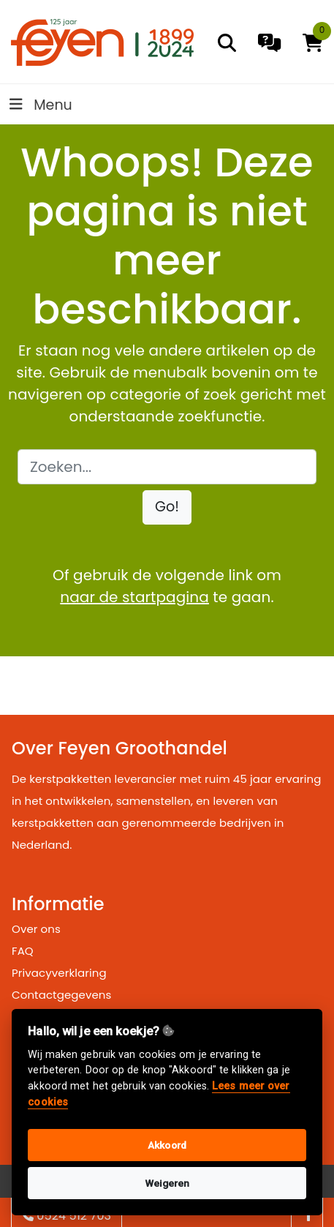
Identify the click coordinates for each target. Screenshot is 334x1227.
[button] (167, 507)
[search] (227, 43)
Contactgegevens (61, 994)
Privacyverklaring (59, 972)
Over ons (36, 929)
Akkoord (167, 1145)
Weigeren (167, 1183)
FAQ (23, 950)
